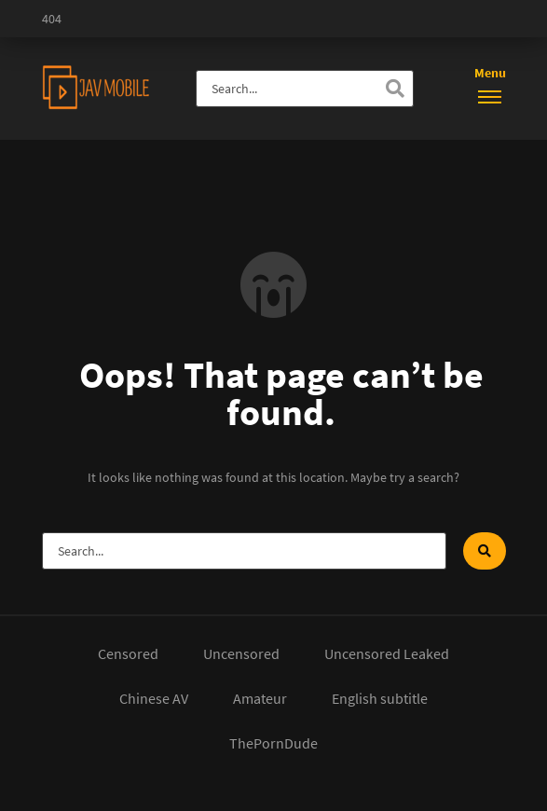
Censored (128, 653)
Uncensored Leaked (386, 653)
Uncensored (241, 653)
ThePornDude (273, 743)
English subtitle (380, 698)
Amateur (260, 698)
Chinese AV (153, 698)
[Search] (395, 88)
